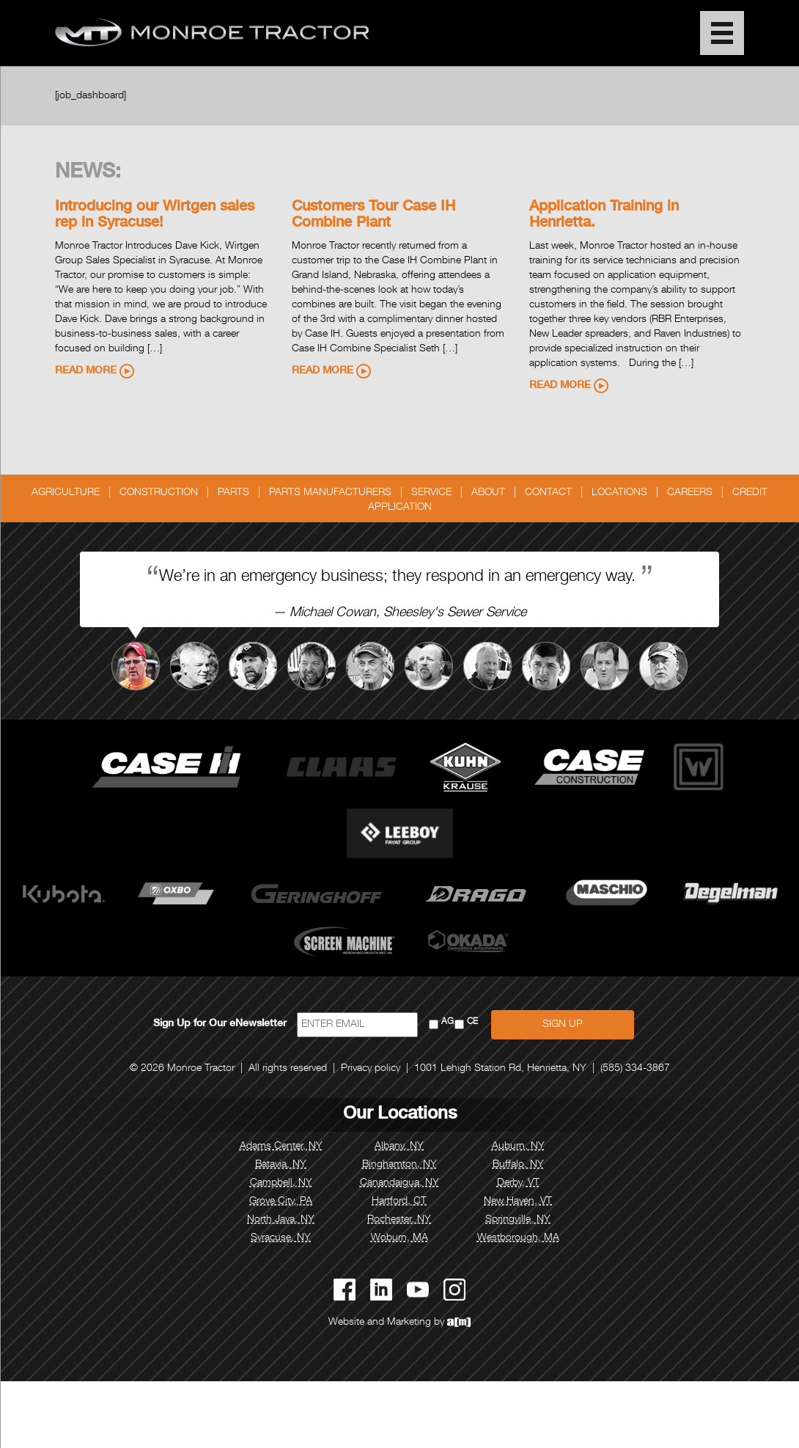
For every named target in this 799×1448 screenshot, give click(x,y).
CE (472, 1022)
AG (447, 1022)
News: (88, 173)
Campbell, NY (281, 1183)
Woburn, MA (399, 1238)
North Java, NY (280, 1220)
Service (431, 493)
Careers (690, 493)
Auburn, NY (518, 1146)
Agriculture (66, 493)
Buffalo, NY (518, 1165)
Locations (619, 493)
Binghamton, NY (399, 1165)
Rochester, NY (399, 1220)
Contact (548, 493)
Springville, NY (518, 1220)
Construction (158, 493)
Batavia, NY (280, 1165)
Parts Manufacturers (330, 493)
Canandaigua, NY (399, 1183)
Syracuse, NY (281, 1238)
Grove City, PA (280, 1201)
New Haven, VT (518, 1201)
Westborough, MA (518, 1238)
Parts (233, 493)
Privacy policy (370, 1069)
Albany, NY (399, 1146)
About (488, 493)
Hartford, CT (399, 1201)
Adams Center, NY (281, 1146)
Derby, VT (518, 1183)
